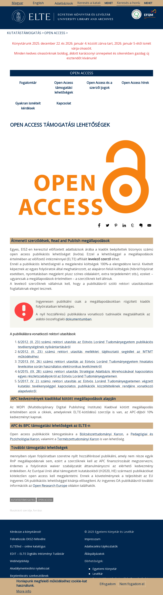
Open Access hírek (135, 82)
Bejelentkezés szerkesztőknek (29, 576)
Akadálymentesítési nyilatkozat (29, 568)
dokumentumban (78, 319)
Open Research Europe (50, 485)
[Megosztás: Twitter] (108, 227)
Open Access (54, 33)
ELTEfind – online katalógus (28, 546)
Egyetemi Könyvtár (104, 569)
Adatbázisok (64, 3)
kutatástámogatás (23, 499)
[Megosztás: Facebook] (99, 227)
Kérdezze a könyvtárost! (25, 532)
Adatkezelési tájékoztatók (101, 546)
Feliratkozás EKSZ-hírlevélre (28, 539)
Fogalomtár (28, 82)
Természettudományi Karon (78, 439)
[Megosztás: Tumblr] (133, 227)
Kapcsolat (63, 103)
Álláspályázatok (94, 554)
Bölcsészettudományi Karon (101, 434)
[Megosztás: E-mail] (149, 227)
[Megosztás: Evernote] (141, 227)
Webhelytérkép (19, 561)
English (38, 3)
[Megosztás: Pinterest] (116, 227)
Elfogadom (108, 585)
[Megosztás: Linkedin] (124, 227)
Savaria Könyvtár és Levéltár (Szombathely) (120, 579)
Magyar (17, 3)
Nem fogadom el (131, 585)
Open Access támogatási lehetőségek (63, 87)
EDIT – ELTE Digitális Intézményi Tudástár (37, 554)
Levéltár (97, 574)
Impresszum (92, 539)
